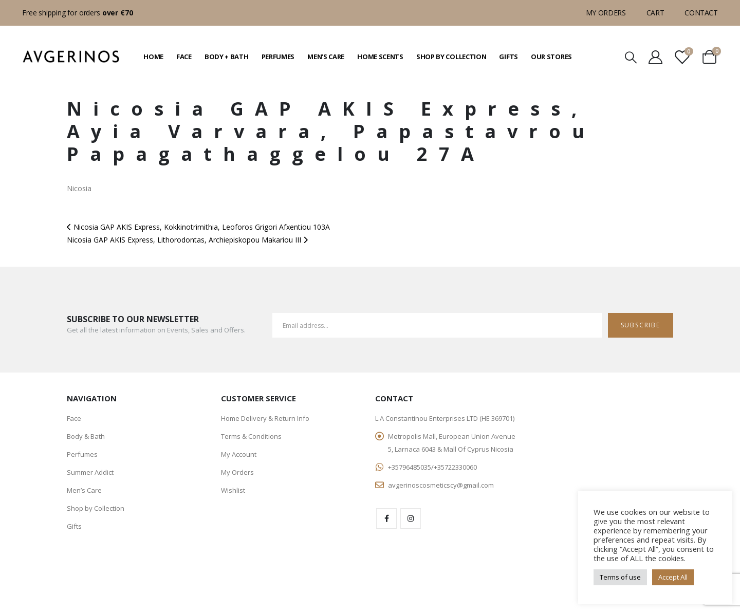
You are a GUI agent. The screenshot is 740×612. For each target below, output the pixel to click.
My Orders (606, 12)
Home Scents (380, 56)
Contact (701, 12)
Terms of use (620, 577)
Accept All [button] (673, 577)
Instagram (410, 518)
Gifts (508, 56)
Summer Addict (90, 472)
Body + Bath (227, 56)
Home (153, 56)
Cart (655, 12)
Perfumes (278, 56)
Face (184, 56)
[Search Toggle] (631, 56)
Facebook (386, 518)
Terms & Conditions (251, 436)
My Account (238, 454)
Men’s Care (325, 56)
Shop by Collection (451, 56)
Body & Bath (86, 436)
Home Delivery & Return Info (265, 418)
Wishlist (233, 490)
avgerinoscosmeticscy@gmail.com (441, 485)
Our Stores (551, 56)
